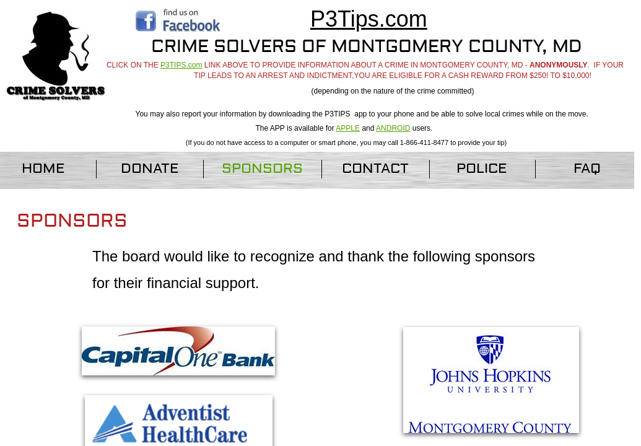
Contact (375, 168)
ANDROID (393, 128)
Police (481, 168)
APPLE (348, 128)
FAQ (587, 168)
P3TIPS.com (181, 65)
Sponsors (262, 168)
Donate (150, 168)
